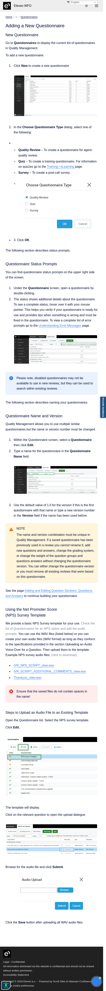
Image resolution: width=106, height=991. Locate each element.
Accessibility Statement (16, 974)
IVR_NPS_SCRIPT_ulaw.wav (34, 665)
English (73, 2)
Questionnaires (28, 16)
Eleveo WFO (22, 5)
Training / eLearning (60, 166)
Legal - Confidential (14, 961)
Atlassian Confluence (80, 981)
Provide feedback (103, 407)
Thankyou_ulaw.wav (28, 677)
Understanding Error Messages (60, 325)
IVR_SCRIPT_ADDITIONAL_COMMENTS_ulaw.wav (50, 671)
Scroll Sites (59, 981)
